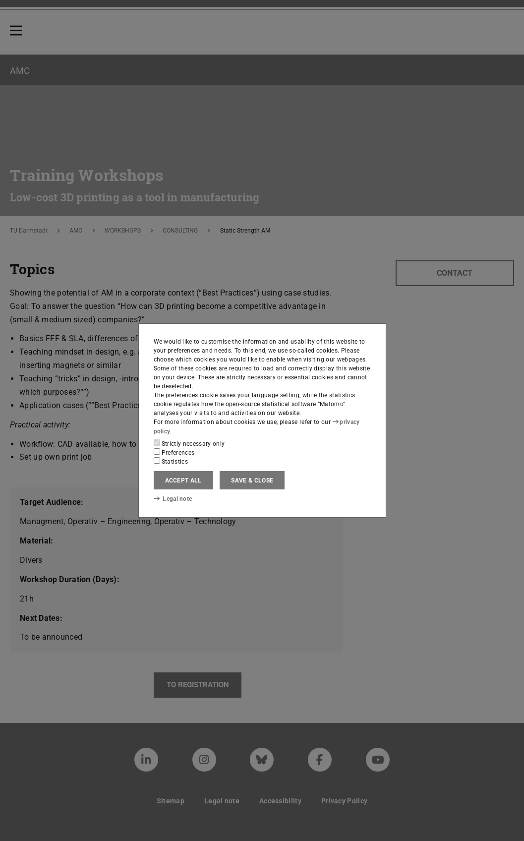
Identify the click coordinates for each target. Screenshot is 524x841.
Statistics (171, 461)
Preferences (174, 452)
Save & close (252, 480)
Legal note (173, 498)
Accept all (183, 480)
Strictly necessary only (189, 443)
